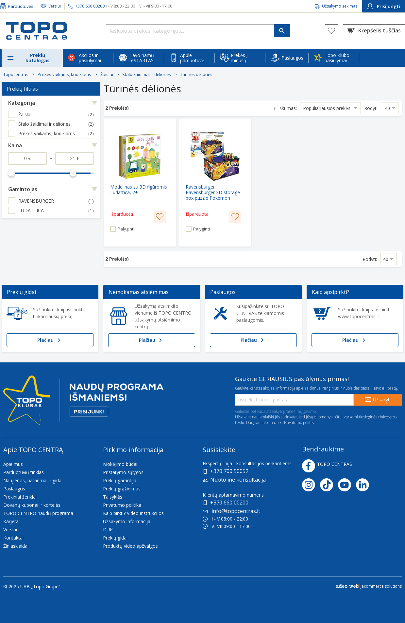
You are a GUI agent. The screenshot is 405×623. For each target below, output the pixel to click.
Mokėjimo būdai (120, 464)
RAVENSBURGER (36, 201)
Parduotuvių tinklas (23, 472)
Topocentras (15, 74)
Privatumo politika (299, 422)
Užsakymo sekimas (339, 6)
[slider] (11, 173)
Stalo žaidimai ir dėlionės (146, 74)
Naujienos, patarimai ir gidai (32, 480)
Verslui (54, 6)
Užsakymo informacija (126, 521)
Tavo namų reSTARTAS (141, 58)
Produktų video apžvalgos (130, 545)
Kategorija (21, 102)
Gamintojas (22, 189)
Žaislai (106, 74)
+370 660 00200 (229, 502)
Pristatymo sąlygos (123, 472)
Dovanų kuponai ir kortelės (31, 505)
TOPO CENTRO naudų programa (38, 513)
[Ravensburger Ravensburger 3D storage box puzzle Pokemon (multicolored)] (215, 183)
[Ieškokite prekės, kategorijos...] (198, 30)
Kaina (15, 145)
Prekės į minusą (239, 58)
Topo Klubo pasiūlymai (337, 58)
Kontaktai (13, 537)
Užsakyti (382, 399)
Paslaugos (292, 58)
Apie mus (13, 464)
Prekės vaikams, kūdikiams (64, 74)
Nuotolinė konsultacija (238, 479)
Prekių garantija (119, 480)
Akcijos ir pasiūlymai (90, 58)
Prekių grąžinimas (122, 488)
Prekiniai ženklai (20, 496)
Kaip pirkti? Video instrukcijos (133, 513)
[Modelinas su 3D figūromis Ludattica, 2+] (140, 183)
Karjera (11, 521)
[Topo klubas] (83, 403)
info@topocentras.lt (231, 511)
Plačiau (50, 340)
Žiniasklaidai (15, 545)
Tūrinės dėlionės (196, 74)
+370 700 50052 (229, 471)
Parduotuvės (20, 6)
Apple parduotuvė (192, 58)
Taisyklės (112, 496)
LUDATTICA (31, 210)
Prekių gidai (115, 537)
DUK (108, 529)
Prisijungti (383, 6)
